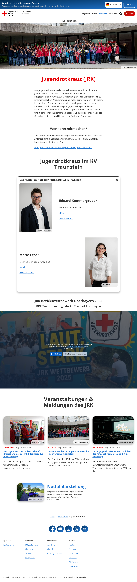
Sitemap (72, 549)
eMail (61, 213)
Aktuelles (51, 549)
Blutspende (30, 558)
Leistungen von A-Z (55, 553)
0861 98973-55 (66, 218)
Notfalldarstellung (66, 486)
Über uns (113, 13)
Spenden (129, 13)
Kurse (94, 13)
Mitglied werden (31, 545)
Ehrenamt (29, 549)
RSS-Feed (72, 558)
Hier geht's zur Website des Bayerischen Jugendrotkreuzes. (63, 147)
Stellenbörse (30, 553)
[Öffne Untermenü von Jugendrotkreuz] (68, 20)
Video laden (57, 354)
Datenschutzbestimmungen (76, 347)
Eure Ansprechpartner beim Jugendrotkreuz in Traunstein (50, 179)
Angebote (86, 13)
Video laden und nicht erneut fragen (75, 354)
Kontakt (72, 545)
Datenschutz (74, 566)
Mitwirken (102, 13)
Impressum (73, 553)
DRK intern (73, 562)
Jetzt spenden (8, 545)
